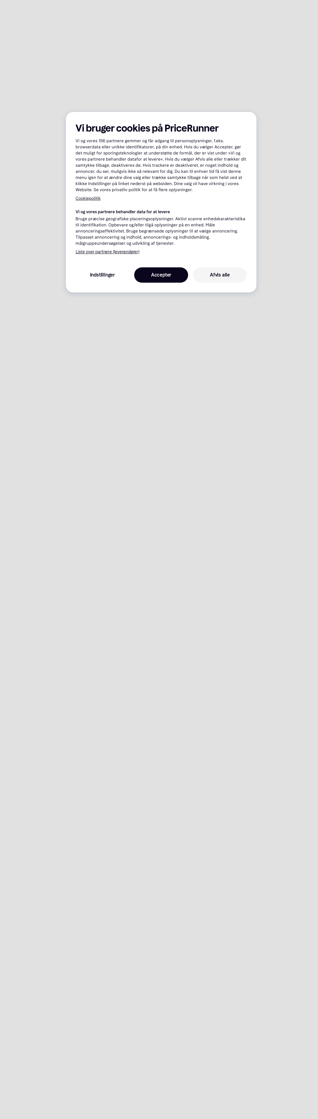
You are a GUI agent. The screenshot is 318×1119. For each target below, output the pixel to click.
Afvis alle (220, 275)
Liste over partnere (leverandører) (107, 252)
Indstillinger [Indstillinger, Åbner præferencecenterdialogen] (102, 275)
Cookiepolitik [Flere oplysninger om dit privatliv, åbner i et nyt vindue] (88, 198)
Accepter (161, 275)
